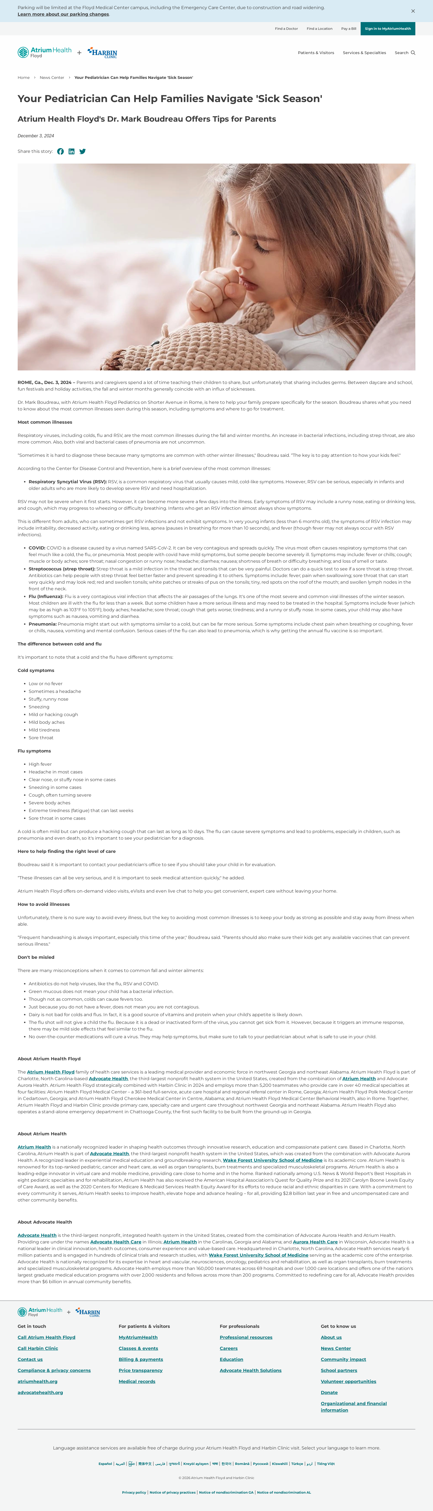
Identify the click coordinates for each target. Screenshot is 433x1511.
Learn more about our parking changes (63, 14)
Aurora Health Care (315, 1242)
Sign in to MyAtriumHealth (388, 28)
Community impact (343, 1359)
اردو (309, 1464)
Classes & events (138, 1348)
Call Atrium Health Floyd (46, 1337)
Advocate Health (108, 1078)
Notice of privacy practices (173, 1492)
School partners (339, 1370)
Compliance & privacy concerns (54, 1370)
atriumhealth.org (37, 1381)
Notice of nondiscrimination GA (226, 1492)
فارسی (160, 1464)
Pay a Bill (348, 28)
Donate (329, 1392)
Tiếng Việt (326, 1464)
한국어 (226, 1464)
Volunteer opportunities (348, 1381)
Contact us (30, 1359)
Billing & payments (141, 1359)
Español (105, 1464)
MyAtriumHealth (138, 1337)
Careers (229, 1348)
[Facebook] (60, 151)
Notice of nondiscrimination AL (284, 1492)
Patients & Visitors (316, 52)
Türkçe (297, 1464)
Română (242, 1464)
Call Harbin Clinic (38, 1348)
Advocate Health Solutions (251, 1370)
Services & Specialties (364, 52)
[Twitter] (82, 151)
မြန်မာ (131, 1464)
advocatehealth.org (40, 1392)
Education (231, 1359)
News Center (52, 77)
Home (24, 77)
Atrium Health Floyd (51, 1072)
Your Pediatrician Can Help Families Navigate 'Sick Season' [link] (134, 77)
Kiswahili (280, 1464)
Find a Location (319, 28)
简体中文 (145, 1464)
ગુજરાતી (174, 1464)
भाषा (215, 1464)
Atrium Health (359, 1078)
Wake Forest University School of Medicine (273, 1160)
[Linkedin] (71, 151)
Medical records (137, 1381)
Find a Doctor (286, 28)
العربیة (120, 1464)
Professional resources (246, 1337)
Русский (260, 1464)
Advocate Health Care (115, 1242)
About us (331, 1337)
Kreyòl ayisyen (195, 1464)
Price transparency (141, 1370)
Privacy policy (134, 1492)
